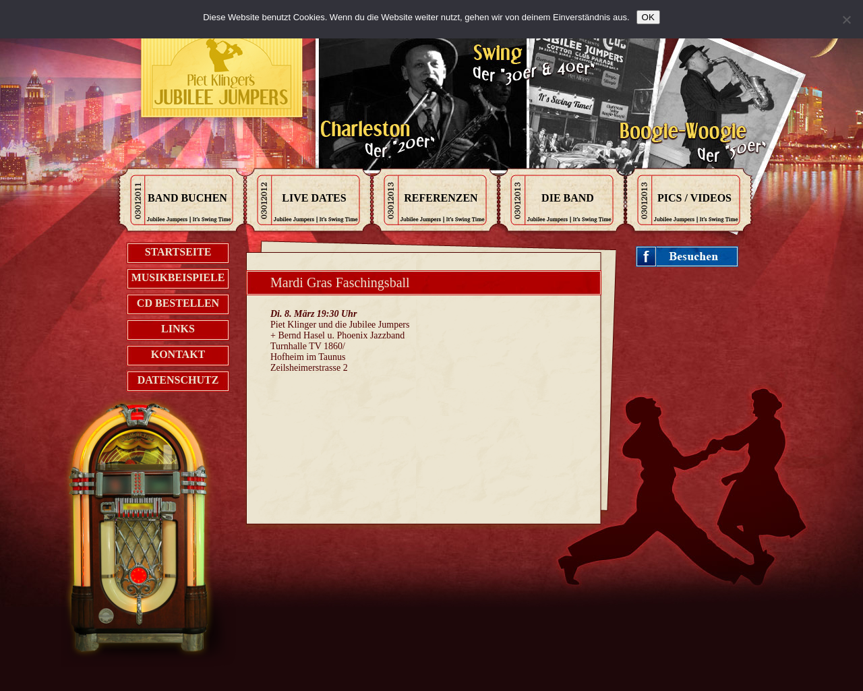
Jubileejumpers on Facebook (687, 257)
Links (178, 328)
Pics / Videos (694, 198)
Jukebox (154, 542)
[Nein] (846, 19)
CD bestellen (178, 303)
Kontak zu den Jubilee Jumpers (222, 74)
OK (648, 17)
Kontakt (178, 354)
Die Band (567, 198)
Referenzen (440, 198)
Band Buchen (187, 198)
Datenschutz (178, 380)
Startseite (178, 252)
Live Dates (314, 198)
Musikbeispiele (178, 277)
